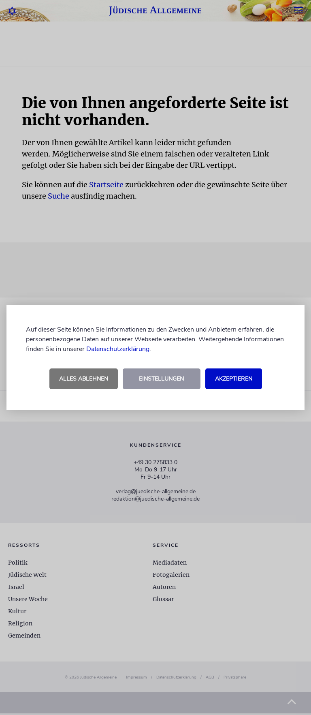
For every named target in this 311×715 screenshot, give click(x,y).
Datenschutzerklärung (117, 349)
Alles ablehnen (83, 379)
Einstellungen (161, 379)
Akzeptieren (233, 379)
